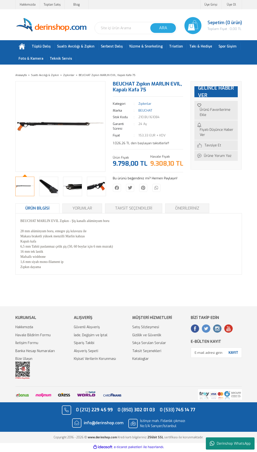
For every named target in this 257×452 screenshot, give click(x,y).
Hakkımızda (28, 5)
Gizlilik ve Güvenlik (146, 336)
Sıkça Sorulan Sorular (149, 344)
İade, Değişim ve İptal (90, 336)
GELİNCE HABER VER (216, 92)
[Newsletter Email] (216, 354)
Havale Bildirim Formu (33, 336)
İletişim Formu (26, 344)
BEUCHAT (145, 111)
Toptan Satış (52, 5)
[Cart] (213, 25)
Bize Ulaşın (23, 360)
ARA (163, 28)
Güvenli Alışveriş (87, 328)
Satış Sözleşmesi (145, 328)
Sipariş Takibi (84, 344)
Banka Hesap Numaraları (35, 352)
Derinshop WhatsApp (230, 443)
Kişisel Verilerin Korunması (95, 360)
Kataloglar (140, 360)
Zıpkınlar (144, 105)
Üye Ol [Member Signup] (231, 5)
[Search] (136, 28)
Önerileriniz (187, 209)
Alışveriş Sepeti (86, 352)
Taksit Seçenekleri (133, 209)
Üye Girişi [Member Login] (210, 5)
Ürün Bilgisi (37, 209)
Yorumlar (82, 209)
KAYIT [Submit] (233, 353)
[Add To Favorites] (216, 111)
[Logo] (51, 25)
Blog (76, 5)
